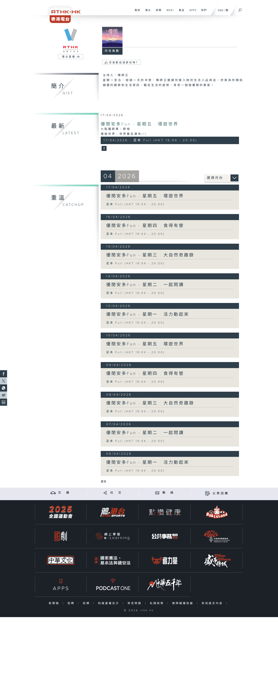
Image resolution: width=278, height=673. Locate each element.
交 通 (64, 492)
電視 (136, 12)
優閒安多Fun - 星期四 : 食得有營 (145, 225)
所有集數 (112, 51)
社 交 (116, 492)
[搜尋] (240, 9)
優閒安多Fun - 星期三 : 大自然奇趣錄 (150, 255)
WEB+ (169, 12)
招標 (87, 603)
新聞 (157, 12)
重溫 (180, 12)
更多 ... (105, 481)
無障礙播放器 (183, 603)
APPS (192, 12)
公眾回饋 (221, 493)
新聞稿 (55, 603)
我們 (202, 12)
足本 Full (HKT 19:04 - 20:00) (135, 204)
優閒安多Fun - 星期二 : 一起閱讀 (145, 284)
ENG (220, 10)
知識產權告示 (109, 603)
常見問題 (135, 603)
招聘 (72, 603)
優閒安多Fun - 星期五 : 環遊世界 (140, 124)
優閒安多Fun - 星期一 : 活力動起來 (147, 314)
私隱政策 (158, 603)
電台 (147, 12)
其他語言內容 (213, 603)
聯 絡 (168, 492)
